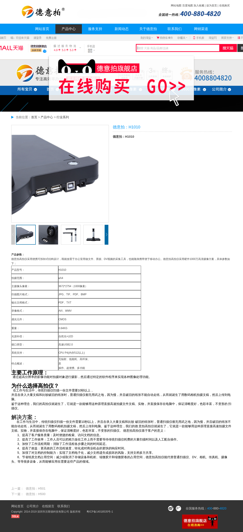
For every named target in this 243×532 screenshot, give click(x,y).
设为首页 (211, 5)
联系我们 (175, 29)
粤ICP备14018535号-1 (100, 511)
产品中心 (69, 29)
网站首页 (42, 29)
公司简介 (32, 506)
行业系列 (63, 117)
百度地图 (187, 5)
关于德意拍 (148, 29)
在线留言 (48, 506)
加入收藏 (199, 5)
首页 (34, 117)
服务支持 (95, 29)
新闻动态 (122, 29)
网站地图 (176, 5)
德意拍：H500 (35, 494)
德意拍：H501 (35, 488)
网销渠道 (201, 29)
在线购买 (224, 5)
